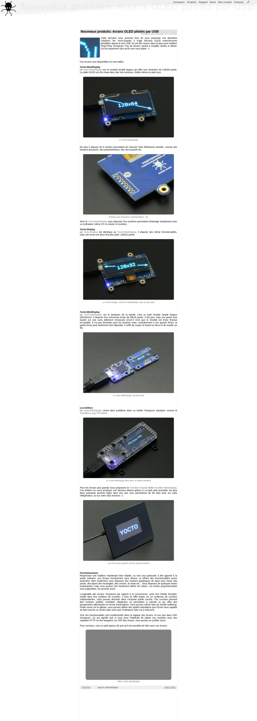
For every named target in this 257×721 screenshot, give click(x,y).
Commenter (86, 687)
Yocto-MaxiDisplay (92, 69)
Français (239, 2)
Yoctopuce (179, 2)
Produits (191, 2)
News (213, 2)
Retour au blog (170, 687)
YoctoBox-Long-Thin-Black (93, 413)
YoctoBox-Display (139, 487)
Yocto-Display (91, 232)
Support (203, 2)
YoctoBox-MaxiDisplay (165, 487)
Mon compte (225, 2)
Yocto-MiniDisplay (93, 314)
